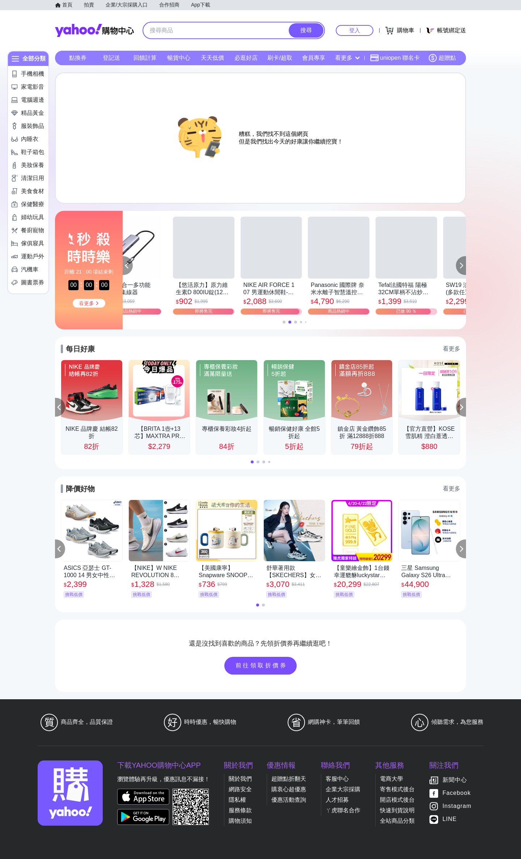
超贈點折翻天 (288, 779)
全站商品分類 (397, 821)
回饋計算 (145, 58)
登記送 (111, 58)
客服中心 (337, 779)
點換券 (77, 58)
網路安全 (240, 789)
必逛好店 (246, 58)
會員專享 (313, 58)
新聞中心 (454, 780)
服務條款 (240, 810)
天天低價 (212, 58)
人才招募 (337, 800)
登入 (354, 30)
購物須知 (240, 821)
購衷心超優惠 (288, 789)
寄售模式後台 (397, 789)
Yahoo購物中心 (94, 30)
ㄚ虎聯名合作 (343, 810)
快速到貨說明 (397, 810)
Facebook (456, 793)
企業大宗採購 (343, 789)
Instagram (456, 806)
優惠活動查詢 (288, 800)
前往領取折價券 (262, 665)
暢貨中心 (178, 58)
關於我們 (240, 779)
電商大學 (391, 779)
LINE (449, 819)
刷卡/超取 (279, 58)
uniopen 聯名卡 (395, 58)
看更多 (347, 58)
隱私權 (237, 800)
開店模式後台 (397, 800)
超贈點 (442, 58)
